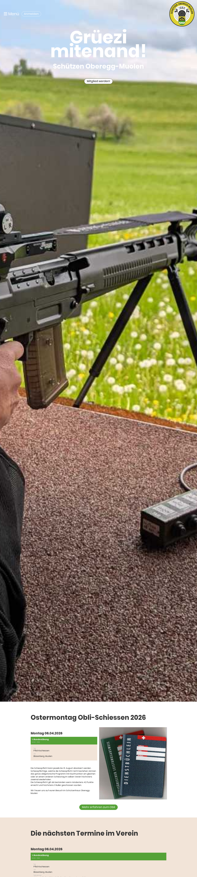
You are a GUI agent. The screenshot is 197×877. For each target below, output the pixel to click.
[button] (64, 749)
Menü (11, 14)
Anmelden (31, 14)
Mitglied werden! (98, 81)
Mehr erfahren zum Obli (98, 807)
